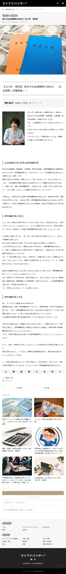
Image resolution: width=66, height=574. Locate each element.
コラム (6, 15)
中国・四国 (26, 538)
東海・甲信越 (47, 541)
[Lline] (29, 372)
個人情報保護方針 (37, 563)
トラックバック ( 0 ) (32, 497)
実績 (3, 530)
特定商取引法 (27, 563)
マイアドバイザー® (33, 555)
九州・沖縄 (46, 538)
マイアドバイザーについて (31, 527)
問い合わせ (46, 527)
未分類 (25, 530)
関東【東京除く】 (48, 544)
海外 (3, 544)
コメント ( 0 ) (33, 493)
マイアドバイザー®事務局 (10, 538)
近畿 (24, 544)
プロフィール (36, 103)
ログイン (22, 510)
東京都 (25, 541)
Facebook (31, 559)
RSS (35, 559)
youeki (12, 378)
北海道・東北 (6, 541)
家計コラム (13, 15)
